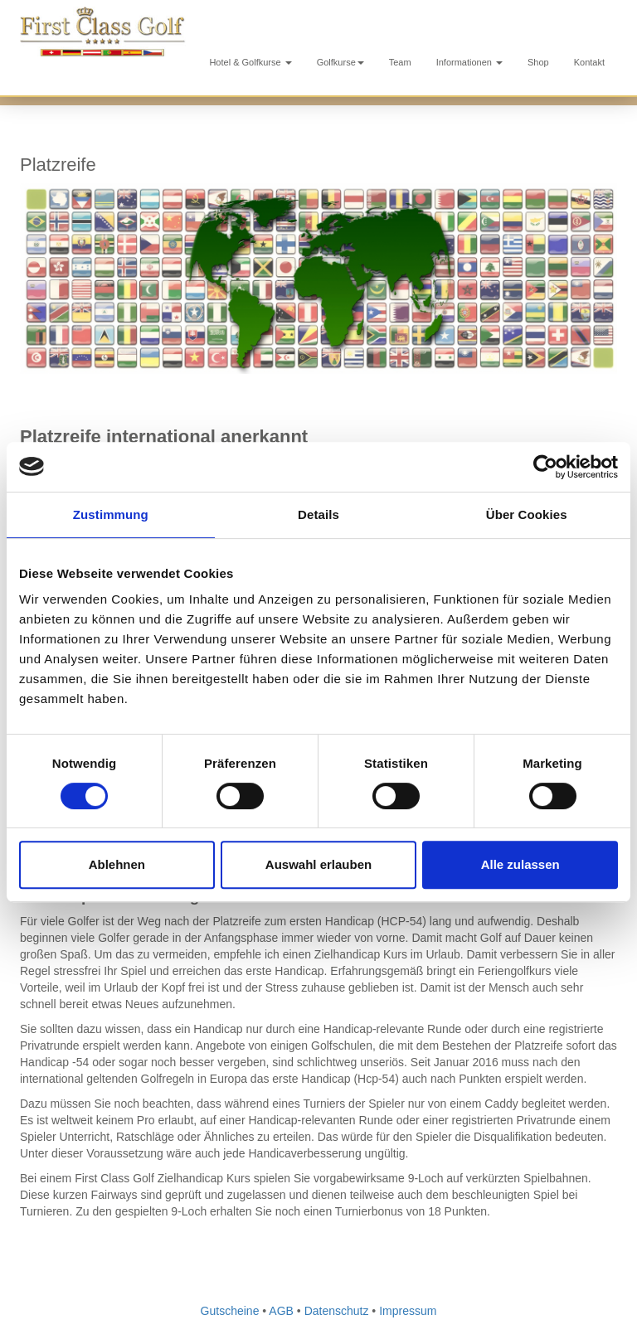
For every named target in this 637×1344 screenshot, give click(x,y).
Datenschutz (336, 1310)
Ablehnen (117, 864)
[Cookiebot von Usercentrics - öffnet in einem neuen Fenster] (545, 466)
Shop (538, 62)
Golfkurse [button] (340, 62)
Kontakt (589, 62)
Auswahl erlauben (318, 864)
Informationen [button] (469, 62)
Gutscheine (230, 1310)
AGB (281, 1310)
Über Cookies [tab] (526, 514)
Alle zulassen (520, 864)
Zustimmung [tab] (110, 514)
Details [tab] (318, 514)
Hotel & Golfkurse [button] (250, 62)
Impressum (407, 1310)
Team (400, 62)
